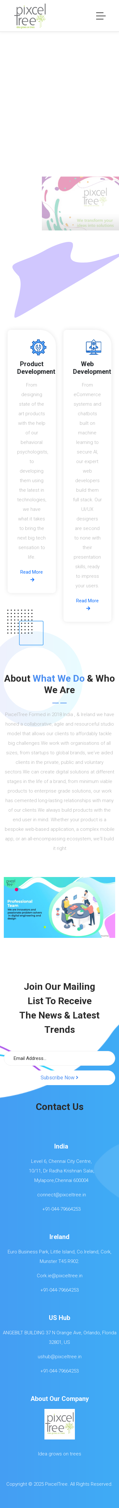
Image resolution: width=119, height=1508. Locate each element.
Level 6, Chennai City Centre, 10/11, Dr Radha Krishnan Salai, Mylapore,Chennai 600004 (59, 1170)
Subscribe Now (59, 1078)
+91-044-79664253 (59, 1209)
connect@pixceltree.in (59, 1195)
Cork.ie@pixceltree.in (60, 1276)
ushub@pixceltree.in (60, 1356)
